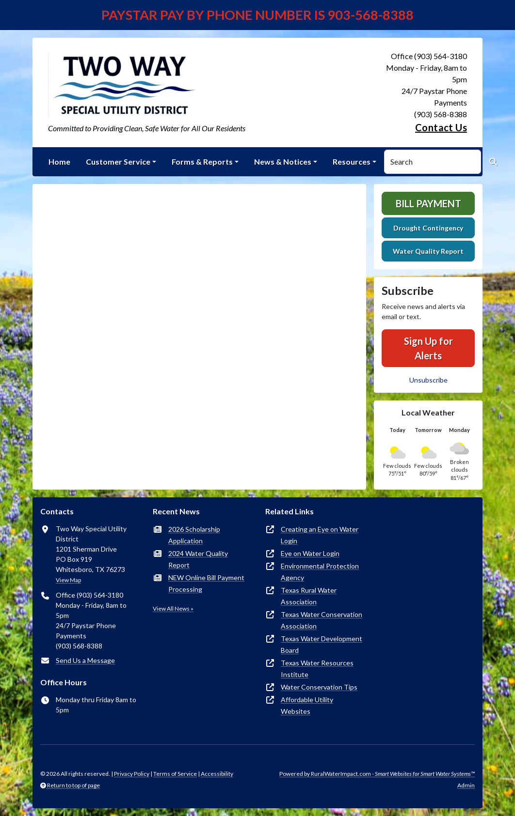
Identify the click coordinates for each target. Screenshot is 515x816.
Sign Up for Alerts (428, 348)
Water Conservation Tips (319, 687)
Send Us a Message (85, 660)
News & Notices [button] (282, 161)
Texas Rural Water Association (309, 596)
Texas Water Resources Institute (317, 668)
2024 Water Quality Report (198, 559)
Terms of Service (175, 773)
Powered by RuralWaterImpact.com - (377, 773)
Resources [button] (351, 161)
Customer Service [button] (118, 161)
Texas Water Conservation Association (321, 620)
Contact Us (441, 127)
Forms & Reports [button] (202, 161)
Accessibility (217, 773)
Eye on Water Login (310, 553)
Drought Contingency (428, 228)
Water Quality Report (428, 251)
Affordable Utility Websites (307, 705)
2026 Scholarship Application (194, 535)
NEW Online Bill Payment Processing (206, 583)
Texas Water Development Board (321, 644)
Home (59, 161)
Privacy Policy (131, 773)
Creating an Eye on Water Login (319, 535)
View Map (68, 580)
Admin (466, 785)
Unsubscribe (428, 380)
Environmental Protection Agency (320, 572)
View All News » (173, 608)
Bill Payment (428, 203)
